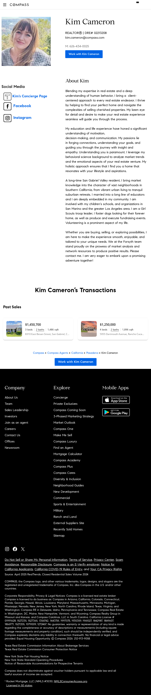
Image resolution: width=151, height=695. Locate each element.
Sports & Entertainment (69, 504)
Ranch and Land (64, 517)
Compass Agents (57, 353)
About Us (11, 397)
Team (8, 404)
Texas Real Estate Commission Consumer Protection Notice (41, 649)
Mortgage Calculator (67, 454)
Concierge (60, 397)
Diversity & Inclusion (67, 479)
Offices (10, 441)
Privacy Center (104, 560)
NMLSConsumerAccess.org (70, 681)
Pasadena (92, 353)
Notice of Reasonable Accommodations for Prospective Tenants (44, 663)
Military (58, 510)
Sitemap (58, 535)
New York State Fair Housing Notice (27, 656)
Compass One (63, 429)
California (77, 353)
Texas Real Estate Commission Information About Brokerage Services (47, 645)
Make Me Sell (62, 435)
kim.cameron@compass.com (84, 37)
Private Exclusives (65, 404)
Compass (38, 353)
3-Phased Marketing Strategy (73, 416)
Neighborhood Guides (68, 485)
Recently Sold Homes (68, 529)
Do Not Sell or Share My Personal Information (36, 560)
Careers (10, 429)
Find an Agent (63, 448)
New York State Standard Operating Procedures (34, 660)
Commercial (61, 498)
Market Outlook (64, 422)
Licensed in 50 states (19, 685)
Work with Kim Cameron (84, 54)
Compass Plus (63, 466)
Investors (11, 416)
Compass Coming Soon (69, 410)
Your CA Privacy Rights (106, 569)
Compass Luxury (65, 441)
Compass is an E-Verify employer (76, 564)
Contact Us (12, 435)
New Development (66, 491)
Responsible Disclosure (36, 564)
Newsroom (12, 448)
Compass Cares (64, 473)
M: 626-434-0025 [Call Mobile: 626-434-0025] (77, 46)
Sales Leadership (16, 410)
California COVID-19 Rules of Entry (58, 569)
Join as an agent (16, 422)
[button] (4, 4)
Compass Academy (66, 460)
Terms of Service (80, 560)
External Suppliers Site (68, 523)
